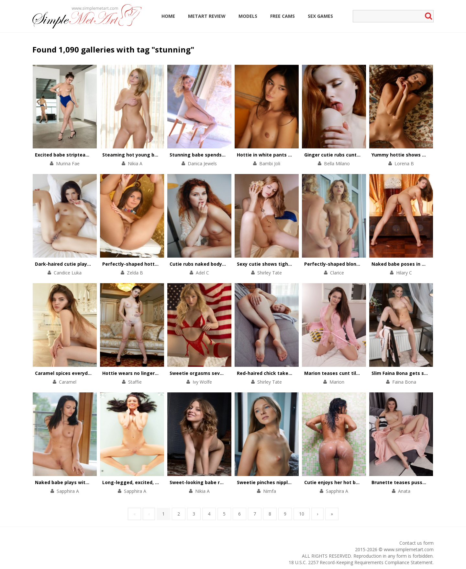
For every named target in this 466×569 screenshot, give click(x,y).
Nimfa (269, 491)
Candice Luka (68, 273)
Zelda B (135, 273)
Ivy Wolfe (202, 382)
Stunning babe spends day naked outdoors (220, 155)
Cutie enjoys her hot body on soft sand (349, 482)
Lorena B (404, 163)
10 (301, 514)
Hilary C (404, 273)
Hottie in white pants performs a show (282, 155)
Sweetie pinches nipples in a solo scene (283, 482)
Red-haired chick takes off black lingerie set (289, 373)
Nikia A (135, 163)
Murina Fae (68, 163)
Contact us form (416, 543)
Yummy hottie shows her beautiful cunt (418, 155)
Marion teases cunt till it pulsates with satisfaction (365, 373)
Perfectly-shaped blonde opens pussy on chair (358, 264)
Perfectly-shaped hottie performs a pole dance (157, 264)
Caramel (67, 382)
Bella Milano (337, 163)
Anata (404, 491)
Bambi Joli (269, 163)
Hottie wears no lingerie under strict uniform (155, 373)
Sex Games (320, 16)
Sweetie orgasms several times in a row (216, 373)
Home (168, 16)
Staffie (135, 382)
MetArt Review (207, 16)
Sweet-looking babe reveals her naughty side (223, 482)
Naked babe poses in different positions (418, 264)
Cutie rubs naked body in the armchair (214, 264)
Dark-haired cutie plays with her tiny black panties (94, 264)
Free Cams (282, 16)
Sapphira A (68, 491)
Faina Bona (404, 382)
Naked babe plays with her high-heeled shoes (88, 482)
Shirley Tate (269, 273)
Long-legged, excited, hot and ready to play (153, 482)
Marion (336, 382)
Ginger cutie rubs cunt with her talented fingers (360, 155)
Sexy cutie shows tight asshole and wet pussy (291, 264)
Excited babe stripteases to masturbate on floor (92, 155)
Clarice (337, 273)
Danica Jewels (202, 163)
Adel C (202, 273)
